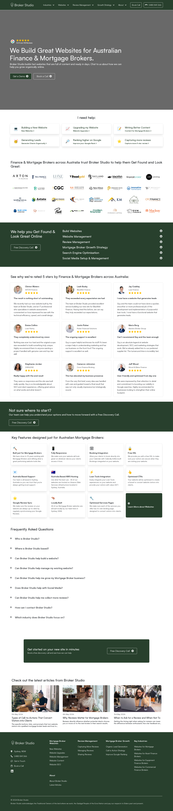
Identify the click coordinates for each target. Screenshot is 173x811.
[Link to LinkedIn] (12, 771)
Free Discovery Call (25, 247)
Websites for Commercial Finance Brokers (145, 768)
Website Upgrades (57, 753)
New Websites (55, 749)
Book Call (136, 5)
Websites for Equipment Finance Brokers (144, 761)
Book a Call (44, 76)
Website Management (58, 756)
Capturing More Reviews (88, 746)
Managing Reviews (86, 750)
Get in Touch (18, 761)
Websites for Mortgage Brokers (144, 748)
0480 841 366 (153, 5)
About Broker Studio (58, 781)
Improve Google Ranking (116, 754)
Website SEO (55, 764)
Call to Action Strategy (115, 750)
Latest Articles (55, 785)
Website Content (56, 760)
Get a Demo (20, 76)
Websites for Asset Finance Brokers (145, 755)
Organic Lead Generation (117, 746)
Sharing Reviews (85, 754)
